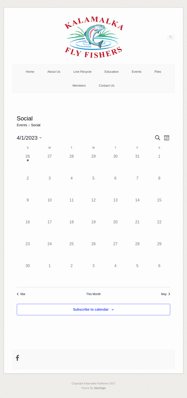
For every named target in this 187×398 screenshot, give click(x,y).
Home (30, 71)
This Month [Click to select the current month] (93, 294)
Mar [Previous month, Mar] (21, 294)
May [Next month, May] (165, 294)
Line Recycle (83, 71)
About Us (53, 71)
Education (112, 71)
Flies (157, 71)
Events (136, 71)
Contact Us (106, 85)
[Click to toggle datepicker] (29, 138)
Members (79, 85)
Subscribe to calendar (91, 309)
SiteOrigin (100, 388)
